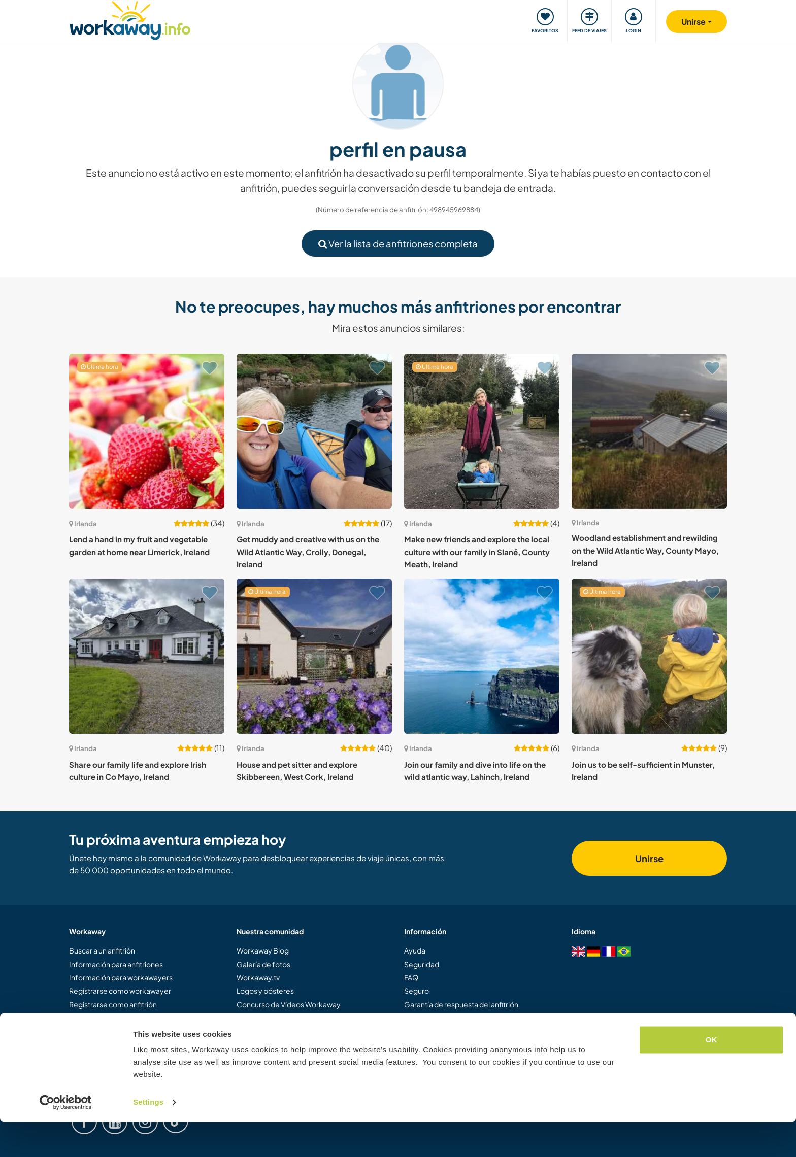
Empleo (417, 1044)
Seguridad (421, 964)
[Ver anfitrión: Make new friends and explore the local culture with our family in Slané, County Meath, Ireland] (481, 431)
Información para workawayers (121, 977)
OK (711, 1074)
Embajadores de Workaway (282, 1017)
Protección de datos (438, 1031)
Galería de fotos (263, 964)
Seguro (416, 990)
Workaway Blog (263, 950)
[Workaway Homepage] (130, 19)
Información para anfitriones (116, 964)
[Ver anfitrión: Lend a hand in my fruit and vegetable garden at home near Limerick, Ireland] (146, 431)
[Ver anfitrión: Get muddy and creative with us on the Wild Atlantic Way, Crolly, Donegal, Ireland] (314, 431)
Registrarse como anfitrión (113, 1004)
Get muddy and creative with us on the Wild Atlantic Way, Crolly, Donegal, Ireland (308, 551)
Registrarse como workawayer (120, 990)
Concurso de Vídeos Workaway (289, 1004)
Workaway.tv (258, 977)
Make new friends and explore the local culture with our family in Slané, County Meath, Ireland (477, 551)
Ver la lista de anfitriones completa (398, 243)
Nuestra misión (261, 1031)
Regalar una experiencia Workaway (127, 1017)
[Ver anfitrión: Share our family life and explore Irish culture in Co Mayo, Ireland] (146, 656)
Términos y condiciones (443, 1017)
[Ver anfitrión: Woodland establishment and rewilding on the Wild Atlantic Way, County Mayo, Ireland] (649, 431)
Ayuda (414, 950)
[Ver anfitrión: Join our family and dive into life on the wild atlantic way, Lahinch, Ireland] (481, 656)
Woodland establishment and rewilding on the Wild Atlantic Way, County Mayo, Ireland (645, 550)
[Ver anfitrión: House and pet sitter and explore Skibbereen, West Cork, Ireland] (314, 656)
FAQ (411, 977)
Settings (148, 1137)
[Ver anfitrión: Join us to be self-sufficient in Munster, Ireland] (649, 656)
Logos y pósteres (265, 990)
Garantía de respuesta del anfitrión (461, 1004)
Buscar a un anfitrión (102, 950)
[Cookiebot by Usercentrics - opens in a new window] (65, 1137)
